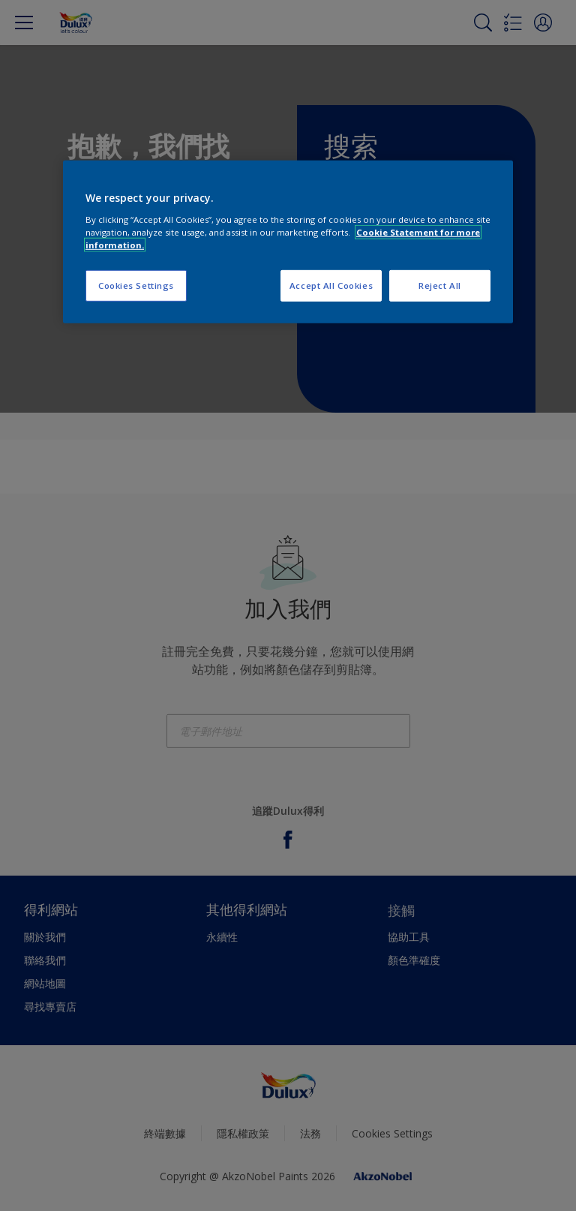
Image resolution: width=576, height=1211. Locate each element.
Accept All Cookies (331, 285)
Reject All (439, 285)
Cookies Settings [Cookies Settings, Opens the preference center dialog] (136, 285)
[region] (288, 242)
